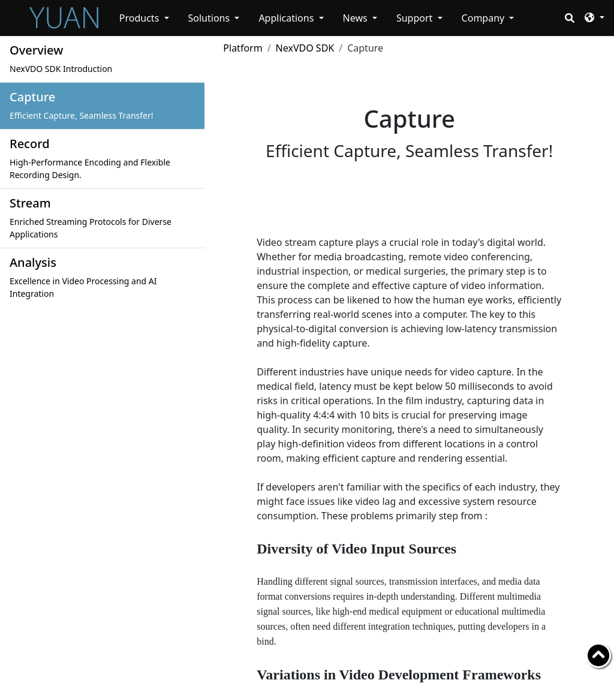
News (356, 18)
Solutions (210, 18)
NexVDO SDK (305, 48)
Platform (242, 48)
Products (140, 18)
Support (415, 18)
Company (484, 18)
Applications (287, 18)
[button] (594, 17)
